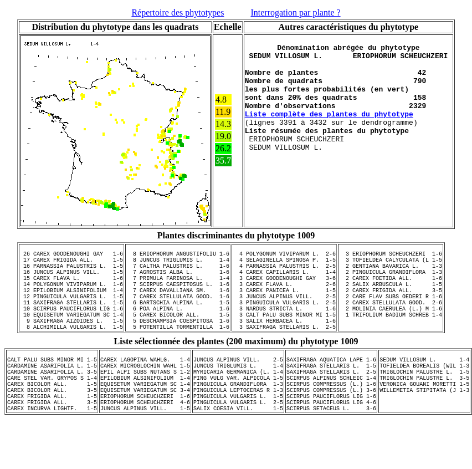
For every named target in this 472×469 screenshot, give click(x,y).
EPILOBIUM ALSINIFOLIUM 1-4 (145, 409)
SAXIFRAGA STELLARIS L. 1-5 (331, 393)
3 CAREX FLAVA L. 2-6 (284, 295)
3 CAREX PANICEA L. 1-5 (284, 303)
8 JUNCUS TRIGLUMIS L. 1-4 (177, 264)
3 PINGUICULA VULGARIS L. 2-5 (284, 319)
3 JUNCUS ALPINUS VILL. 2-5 (284, 311)
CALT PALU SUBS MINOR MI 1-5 (52, 386)
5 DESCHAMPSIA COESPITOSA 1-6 (177, 342)
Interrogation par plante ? (295, 12)
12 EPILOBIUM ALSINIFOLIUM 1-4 (71, 303)
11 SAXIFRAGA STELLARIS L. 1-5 (71, 319)
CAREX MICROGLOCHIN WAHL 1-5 (145, 393)
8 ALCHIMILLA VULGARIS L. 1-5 (71, 350)
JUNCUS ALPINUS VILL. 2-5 (238, 386)
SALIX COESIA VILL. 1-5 (238, 448)
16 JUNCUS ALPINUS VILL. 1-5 (71, 280)
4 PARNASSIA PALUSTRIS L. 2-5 (284, 272)
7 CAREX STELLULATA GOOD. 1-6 (177, 311)
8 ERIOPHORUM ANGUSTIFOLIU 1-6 (177, 257)
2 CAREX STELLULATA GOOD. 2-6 (390, 319)
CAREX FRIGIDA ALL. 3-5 (52, 440)
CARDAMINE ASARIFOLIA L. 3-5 (52, 401)
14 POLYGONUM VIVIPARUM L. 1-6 (71, 295)
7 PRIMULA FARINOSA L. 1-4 (177, 288)
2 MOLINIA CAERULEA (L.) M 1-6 (390, 326)
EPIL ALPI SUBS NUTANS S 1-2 (145, 401)
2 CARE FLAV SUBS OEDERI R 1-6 (390, 311)
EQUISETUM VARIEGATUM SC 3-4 (145, 425)
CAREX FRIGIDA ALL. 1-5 (52, 432)
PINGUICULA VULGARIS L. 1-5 (238, 432)
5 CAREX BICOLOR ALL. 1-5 (177, 334)
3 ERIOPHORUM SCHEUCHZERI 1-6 (390, 257)
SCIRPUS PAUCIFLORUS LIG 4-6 (331, 440)
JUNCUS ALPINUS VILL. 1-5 (145, 448)
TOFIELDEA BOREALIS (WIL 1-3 (424, 393)
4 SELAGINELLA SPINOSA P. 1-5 (284, 264)
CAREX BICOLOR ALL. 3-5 (52, 425)
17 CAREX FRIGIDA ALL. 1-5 (71, 264)
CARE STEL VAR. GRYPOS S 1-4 (52, 409)
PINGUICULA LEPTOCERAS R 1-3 (238, 425)
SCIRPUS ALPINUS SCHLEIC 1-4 (331, 409)
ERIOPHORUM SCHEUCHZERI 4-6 (145, 440)
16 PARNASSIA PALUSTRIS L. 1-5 (71, 272)
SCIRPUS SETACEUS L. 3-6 (331, 448)
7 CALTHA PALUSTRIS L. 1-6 (177, 272)
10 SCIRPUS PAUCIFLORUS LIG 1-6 (71, 326)
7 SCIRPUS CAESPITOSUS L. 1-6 (177, 295)
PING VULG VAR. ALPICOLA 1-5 (238, 409)
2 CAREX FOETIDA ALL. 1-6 (390, 288)
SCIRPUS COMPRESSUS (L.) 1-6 (331, 417)
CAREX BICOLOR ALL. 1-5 (52, 417)
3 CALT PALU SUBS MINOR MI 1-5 (284, 334)
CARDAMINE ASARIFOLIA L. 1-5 (52, 393)
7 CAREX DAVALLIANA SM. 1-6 (177, 303)
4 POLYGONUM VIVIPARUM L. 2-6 (284, 257)
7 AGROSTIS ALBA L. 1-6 (177, 280)
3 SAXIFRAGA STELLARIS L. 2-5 (284, 350)
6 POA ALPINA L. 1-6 (177, 326)
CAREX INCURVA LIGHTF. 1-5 (52, 448)
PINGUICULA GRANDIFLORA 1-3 (238, 417)
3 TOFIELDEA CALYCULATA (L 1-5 (390, 264)
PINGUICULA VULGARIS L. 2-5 (238, 440)
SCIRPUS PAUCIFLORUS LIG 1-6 (331, 432)
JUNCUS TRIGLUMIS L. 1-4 (238, 393)
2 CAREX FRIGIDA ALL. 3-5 (390, 303)
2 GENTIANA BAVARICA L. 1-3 (390, 272)
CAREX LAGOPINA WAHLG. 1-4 (145, 386)
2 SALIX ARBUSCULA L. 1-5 (390, 295)
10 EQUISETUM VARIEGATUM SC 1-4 (71, 334)
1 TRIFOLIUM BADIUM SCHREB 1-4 (390, 334)
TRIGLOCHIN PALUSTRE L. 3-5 (424, 409)
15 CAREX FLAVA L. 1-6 (71, 288)
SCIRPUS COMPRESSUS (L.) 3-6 (331, 425)
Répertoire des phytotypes (177, 12)
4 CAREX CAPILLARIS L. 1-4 (284, 280)
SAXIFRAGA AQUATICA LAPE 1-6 (331, 386)
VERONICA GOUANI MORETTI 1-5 (424, 417)
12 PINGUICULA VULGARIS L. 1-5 (71, 311)
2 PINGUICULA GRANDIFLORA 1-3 (390, 280)
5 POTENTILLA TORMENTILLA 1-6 (177, 350)
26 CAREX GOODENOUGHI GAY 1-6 (71, 257)
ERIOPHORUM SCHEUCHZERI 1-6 (145, 432)
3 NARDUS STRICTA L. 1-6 (284, 326)
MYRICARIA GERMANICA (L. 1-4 (238, 401)
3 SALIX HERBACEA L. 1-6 (284, 342)
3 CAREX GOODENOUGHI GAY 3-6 (284, 288)
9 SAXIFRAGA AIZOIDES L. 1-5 (71, 342)
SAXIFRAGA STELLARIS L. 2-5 (331, 401)
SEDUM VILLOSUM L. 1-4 (424, 386)
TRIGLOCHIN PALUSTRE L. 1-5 (424, 401)
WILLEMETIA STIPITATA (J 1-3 (424, 425)
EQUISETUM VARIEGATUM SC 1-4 (145, 417)
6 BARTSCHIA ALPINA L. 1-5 (177, 319)
